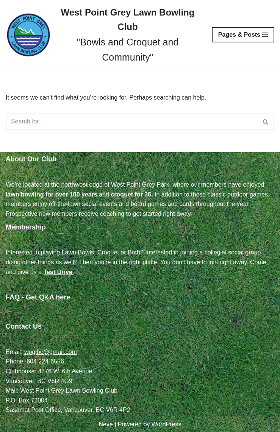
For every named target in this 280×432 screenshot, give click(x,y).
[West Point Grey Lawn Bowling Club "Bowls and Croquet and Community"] (103, 35)
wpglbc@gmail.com (50, 352)
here (63, 297)
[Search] (131, 121)
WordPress (166, 424)
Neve (106, 424)
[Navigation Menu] (243, 34)
